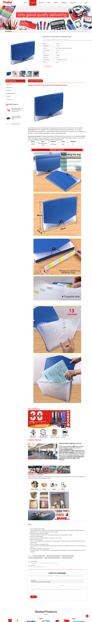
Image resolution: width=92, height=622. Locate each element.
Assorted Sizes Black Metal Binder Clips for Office (16, 117)
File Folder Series (63, 31)
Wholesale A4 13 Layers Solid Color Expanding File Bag (41, 581)
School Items (9, 87)
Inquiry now (46, 66)
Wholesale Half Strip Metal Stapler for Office (17, 124)
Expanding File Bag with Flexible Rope (52, 557)
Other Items (9, 99)
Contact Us (73, 2)
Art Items (8, 96)
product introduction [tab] (35, 81)
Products (32, 2)
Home (25, 2)
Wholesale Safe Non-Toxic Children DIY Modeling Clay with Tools (17, 110)
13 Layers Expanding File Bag (67, 555)
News (48, 2)
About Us (41, 2)
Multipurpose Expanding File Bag (36, 557)
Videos (55, 2)
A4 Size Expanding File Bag (38, 555)
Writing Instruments (10, 93)
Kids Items (8, 90)
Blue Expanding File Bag (67, 557)
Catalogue (64, 2)
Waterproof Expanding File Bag (53, 555)
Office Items (9, 84)
